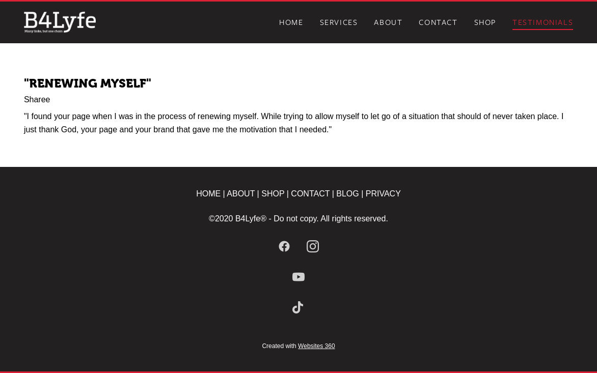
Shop (485, 22)
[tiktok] (298, 308)
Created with (298, 346)
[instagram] (313, 247)
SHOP (273, 193)
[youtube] (298, 277)
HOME (208, 193)
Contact (438, 22)
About (388, 22)
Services (339, 22)
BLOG (347, 193)
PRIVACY (383, 193)
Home (291, 22)
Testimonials (542, 22)
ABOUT (242, 193)
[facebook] (284, 247)
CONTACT (310, 193)
